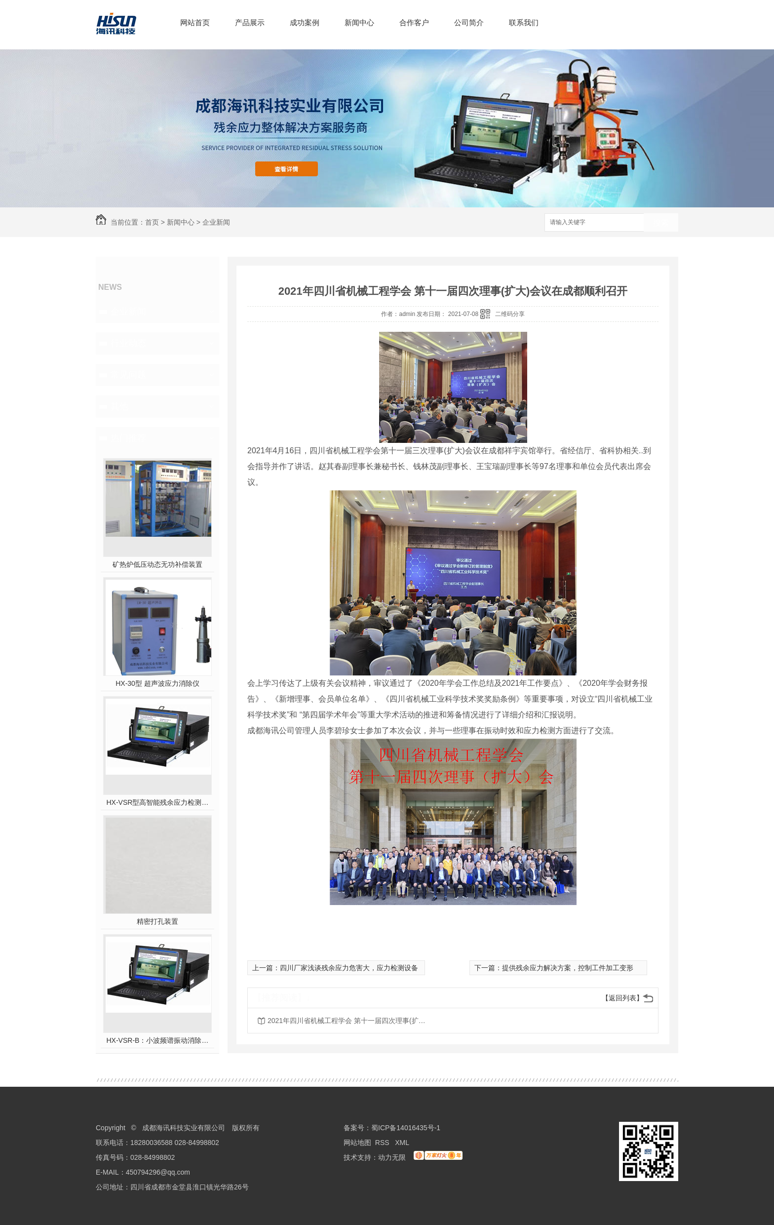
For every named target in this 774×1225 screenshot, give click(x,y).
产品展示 (250, 22)
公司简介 (469, 22)
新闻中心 (359, 22)
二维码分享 (510, 314)
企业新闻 (216, 222)
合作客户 (414, 22)
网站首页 (195, 22)
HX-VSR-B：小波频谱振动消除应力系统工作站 (158, 1040)
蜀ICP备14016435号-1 (405, 1128)
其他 (119, 406)
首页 (152, 222)
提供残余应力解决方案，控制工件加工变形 (567, 968)
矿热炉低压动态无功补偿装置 (157, 564)
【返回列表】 (622, 998)
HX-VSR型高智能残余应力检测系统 (158, 802)
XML (403, 1142)
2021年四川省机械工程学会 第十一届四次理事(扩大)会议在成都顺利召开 (347, 1021)
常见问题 (128, 375)
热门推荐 (128, 438)
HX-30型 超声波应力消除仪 (157, 683)
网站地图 (357, 1142)
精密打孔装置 (157, 921)
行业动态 (128, 343)
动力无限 (392, 1157)
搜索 (661, 223)
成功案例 (304, 22)
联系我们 (524, 22)
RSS (383, 1142)
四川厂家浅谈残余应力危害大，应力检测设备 (349, 968)
